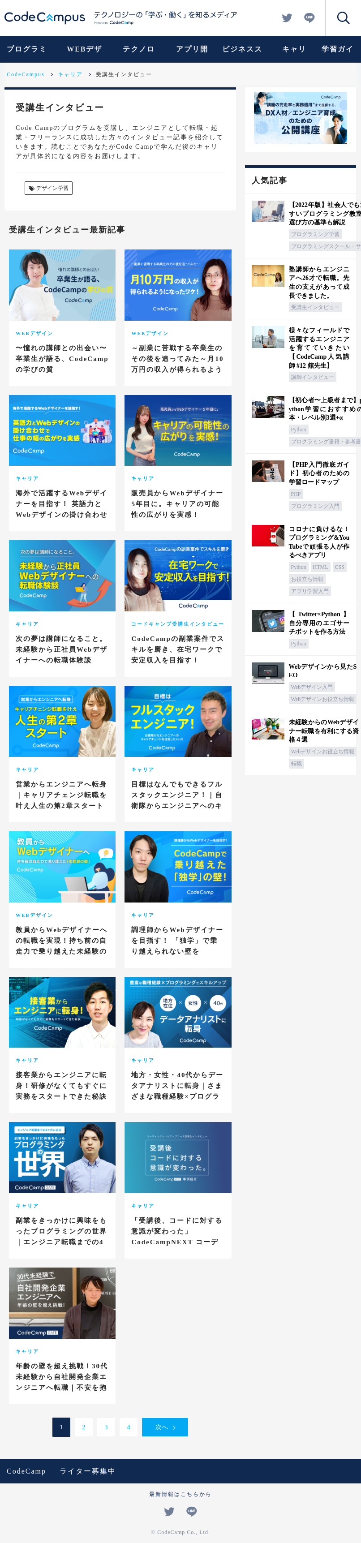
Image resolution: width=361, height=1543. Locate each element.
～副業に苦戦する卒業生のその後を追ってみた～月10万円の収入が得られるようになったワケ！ (177, 364)
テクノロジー (139, 54)
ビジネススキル (242, 54)
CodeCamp (26, 1471)
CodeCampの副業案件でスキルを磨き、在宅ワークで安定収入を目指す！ (177, 649)
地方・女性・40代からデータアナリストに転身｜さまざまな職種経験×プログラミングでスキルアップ (177, 1091)
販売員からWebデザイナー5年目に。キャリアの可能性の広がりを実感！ (177, 504)
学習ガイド (338, 54)
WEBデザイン (84, 54)
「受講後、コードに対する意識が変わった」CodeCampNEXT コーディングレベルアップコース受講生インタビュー (177, 1242)
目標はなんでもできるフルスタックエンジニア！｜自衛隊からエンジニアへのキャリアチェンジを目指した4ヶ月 (177, 806)
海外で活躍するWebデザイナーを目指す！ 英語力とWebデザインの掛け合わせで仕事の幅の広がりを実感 (61, 509)
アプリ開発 (192, 54)
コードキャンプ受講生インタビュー (177, 624)
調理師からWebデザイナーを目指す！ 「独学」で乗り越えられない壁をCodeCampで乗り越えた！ (177, 946)
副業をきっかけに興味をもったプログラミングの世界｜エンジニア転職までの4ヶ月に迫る (61, 1236)
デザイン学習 (48, 188)
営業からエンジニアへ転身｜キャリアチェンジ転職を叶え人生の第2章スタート (61, 795)
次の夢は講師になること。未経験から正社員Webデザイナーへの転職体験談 (61, 649)
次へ (161, 1427)
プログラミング (27, 54)
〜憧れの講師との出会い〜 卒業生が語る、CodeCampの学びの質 (62, 358)
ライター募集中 (88, 1471)
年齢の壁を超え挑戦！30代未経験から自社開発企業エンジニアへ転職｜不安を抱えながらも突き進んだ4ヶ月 (62, 1387)
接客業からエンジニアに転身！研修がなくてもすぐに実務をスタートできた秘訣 (61, 1085)
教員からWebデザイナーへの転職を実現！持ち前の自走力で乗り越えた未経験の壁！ (61, 946)
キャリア (294, 54)
